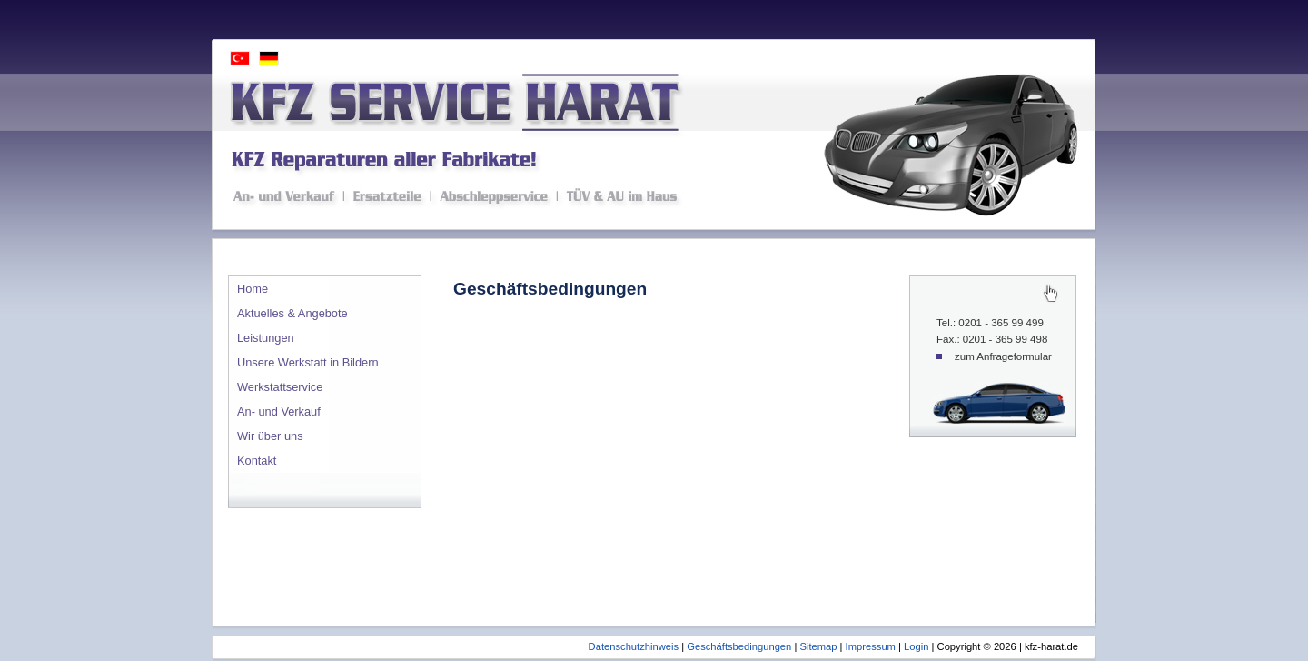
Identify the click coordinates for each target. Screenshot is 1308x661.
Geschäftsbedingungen (739, 646)
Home (252, 288)
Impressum (871, 646)
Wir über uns (270, 436)
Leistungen (265, 338)
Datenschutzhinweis (634, 646)
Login (916, 646)
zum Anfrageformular (1003, 356)
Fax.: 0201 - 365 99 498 (991, 339)
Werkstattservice (279, 387)
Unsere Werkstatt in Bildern (308, 362)
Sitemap (818, 646)
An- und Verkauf (279, 411)
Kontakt (256, 460)
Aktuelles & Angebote (292, 313)
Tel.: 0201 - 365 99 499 (990, 322)
